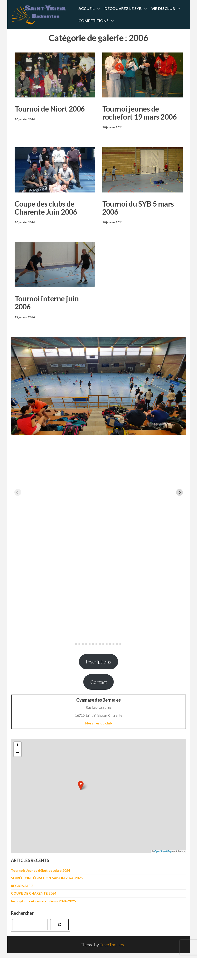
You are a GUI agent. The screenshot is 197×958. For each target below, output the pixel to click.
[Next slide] (179, 492)
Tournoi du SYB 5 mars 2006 (138, 207)
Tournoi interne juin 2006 (47, 302)
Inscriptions (98, 661)
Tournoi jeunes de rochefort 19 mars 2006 (139, 112)
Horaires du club (98, 723)
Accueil (86, 8)
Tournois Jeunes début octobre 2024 (40, 870)
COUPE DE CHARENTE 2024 (33, 893)
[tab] (72, 644)
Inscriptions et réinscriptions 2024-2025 (43, 901)
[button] (81, 785)
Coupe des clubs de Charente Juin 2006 (46, 207)
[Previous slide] (17, 492)
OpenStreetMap (163, 851)
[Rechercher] (59, 924)
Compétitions (93, 20)
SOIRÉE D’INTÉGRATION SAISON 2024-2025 (47, 878)
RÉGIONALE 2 (22, 886)
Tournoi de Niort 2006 (50, 108)
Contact (98, 682)
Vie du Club (163, 8)
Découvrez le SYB (123, 8)
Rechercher (22, 913)
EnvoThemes (112, 944)
